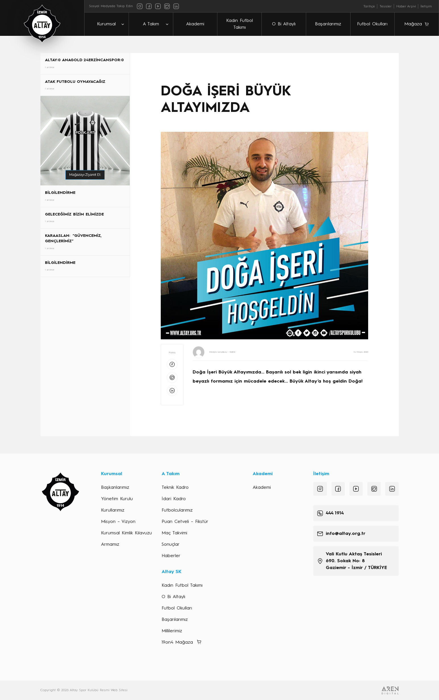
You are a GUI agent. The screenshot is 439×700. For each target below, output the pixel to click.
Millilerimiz (172, 631)
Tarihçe (369, 6)
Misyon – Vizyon (118, 522)
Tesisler (386, 6)
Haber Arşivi (406, 6)
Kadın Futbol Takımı (239, 24)
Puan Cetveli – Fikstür (185, 522)
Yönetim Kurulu (117, 499)
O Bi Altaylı (284, 24)
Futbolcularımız (177, 510)
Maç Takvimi (174, 533)
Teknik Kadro (175, 487)
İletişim (426, 6)
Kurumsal (106, 24)
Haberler (171, 556)
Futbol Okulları (372, 24)
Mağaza (413, 24)
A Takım (151, 24)
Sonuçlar (171, 544)
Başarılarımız (328, 24)
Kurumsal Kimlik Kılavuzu (126, 533)
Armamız (110, 544)
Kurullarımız (112, 510)
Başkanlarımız (115, 487)
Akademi (195, 24)
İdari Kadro (174, 499)
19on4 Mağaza (177, 642)
